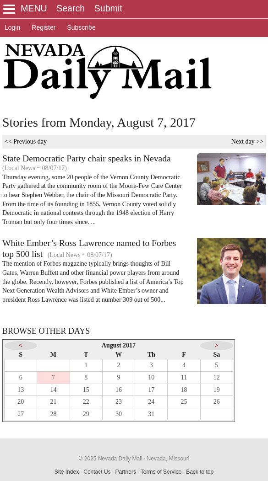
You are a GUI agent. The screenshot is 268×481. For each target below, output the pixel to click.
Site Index (67, 472)
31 (151, 414)
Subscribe (81, 27)
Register (43, 27)
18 (184, 389)
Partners (125, 472)
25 (184, 401)
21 (53, 401)
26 (216, 401)
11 (184, 377)
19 (216, 389)
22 (86, 401)
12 (216, 377)
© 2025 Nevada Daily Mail (110, 458)
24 (151, 401)
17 (151, 389)
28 (53, 414)
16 (118, 389)
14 (53, 389)
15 (86, 389)
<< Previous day (26, 141)
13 (20, 389)
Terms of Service (161, 472)
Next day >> (247, 141)
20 (20, 401)
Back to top (199, 472)
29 (86, 414)
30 (118, 414)
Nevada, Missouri (168, 458)
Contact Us (96, 472)
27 (20, 414)
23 (118, 401)
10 (151, 377)
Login (12, 27)
